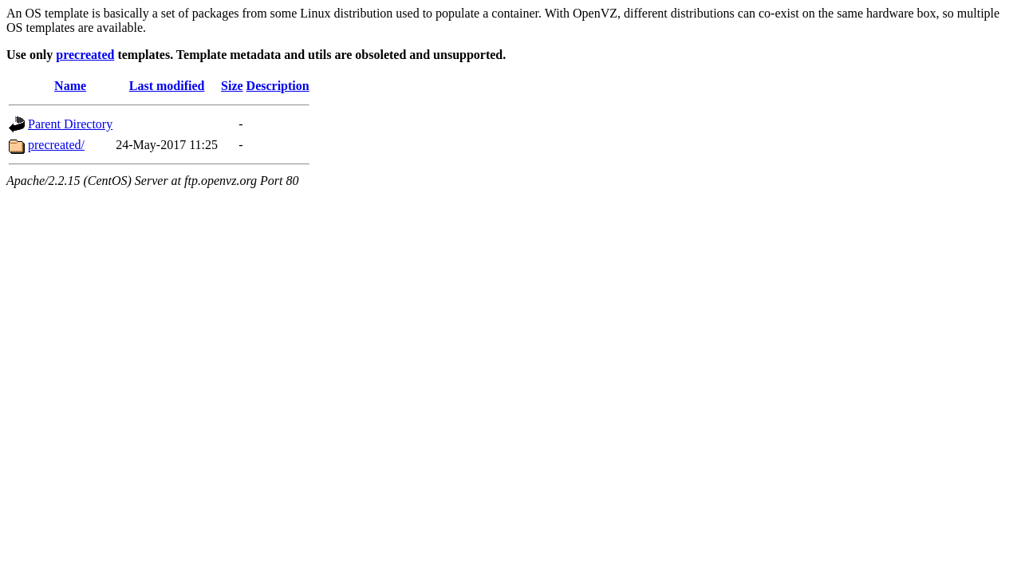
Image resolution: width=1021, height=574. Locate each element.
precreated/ (56, 144)
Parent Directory (70, 124)
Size (232, 85)
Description (277, 85)
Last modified (167, 85)
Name (70, 85)
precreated (85, 54)
